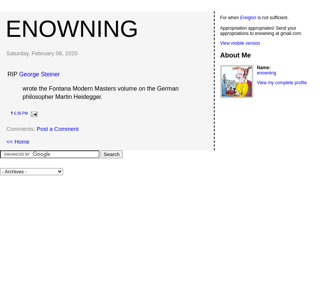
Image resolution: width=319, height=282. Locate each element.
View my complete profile (282, 82)
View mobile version (240, 43)
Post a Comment (58, 129)
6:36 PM (21, 113)
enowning (72, 28)
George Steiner (39, 74)
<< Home (18, 141)
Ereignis (248, 17)
